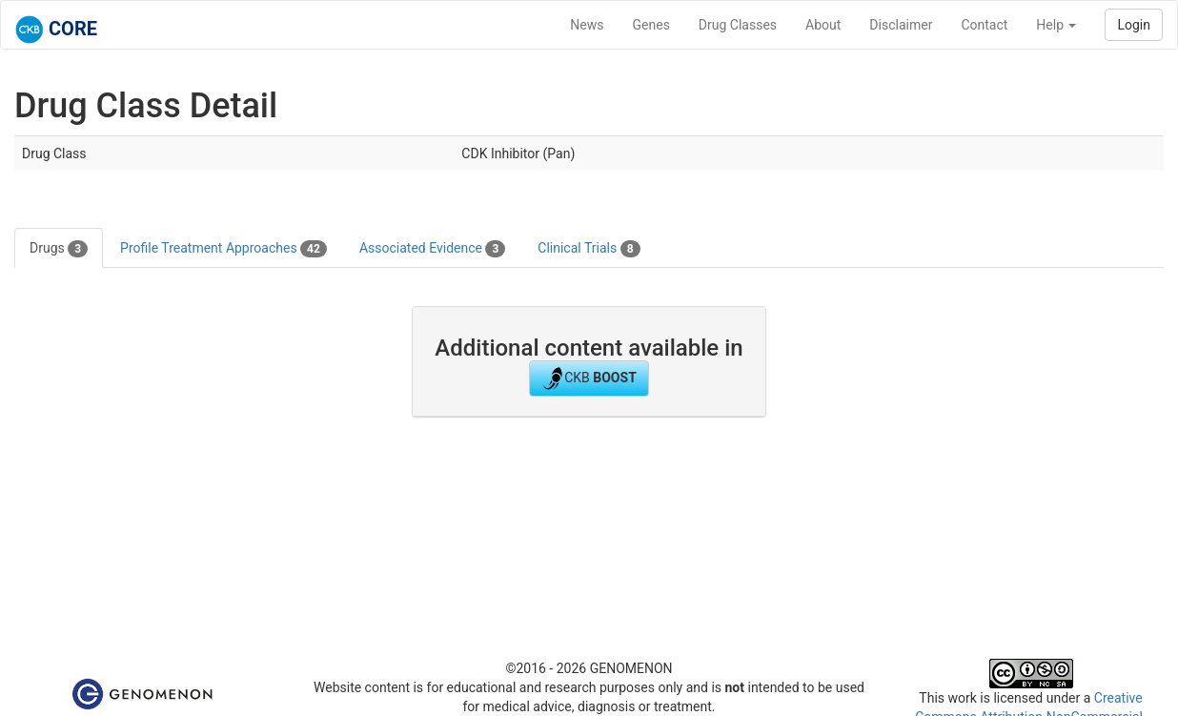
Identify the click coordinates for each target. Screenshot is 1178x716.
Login (1133, 24)
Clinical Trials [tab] (589, 248)
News (586, 24)
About (823, 24)
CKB (589, 378)
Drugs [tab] (59, 248)
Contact (984, 24)
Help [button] (1056, 24)
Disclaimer (900, 24)
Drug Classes (738, 24)
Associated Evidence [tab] (432, 248)
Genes (651, 24)
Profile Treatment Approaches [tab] (223, 248)
